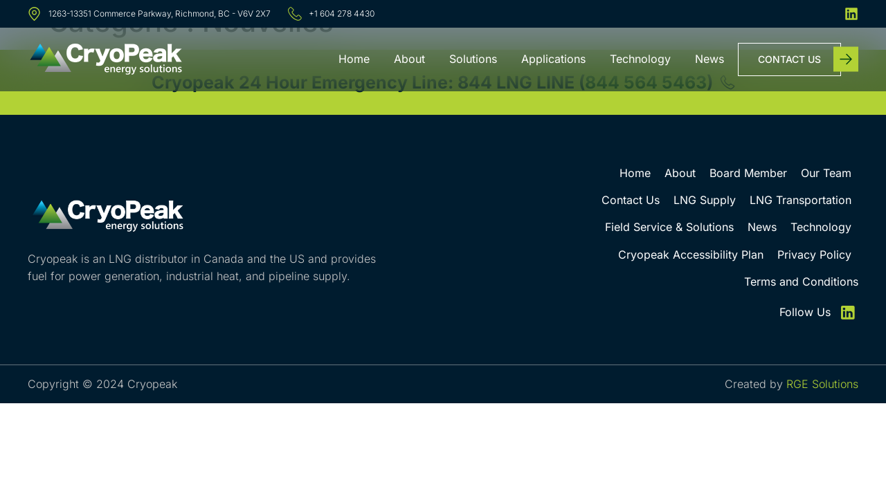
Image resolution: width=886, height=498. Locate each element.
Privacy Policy (814, 254)
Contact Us (631, 200)
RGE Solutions (822, 384)
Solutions (473, 59)
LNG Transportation (800, 200)
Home (354, 59)
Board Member (748, 173)
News (709, 59)
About (409, 59)
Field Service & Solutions (669, 227)
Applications (553, 59)
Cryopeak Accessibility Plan (690, 254)
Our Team (826, 173)
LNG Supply (704, 200)
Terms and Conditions (801, 281)
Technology (640, 59)
